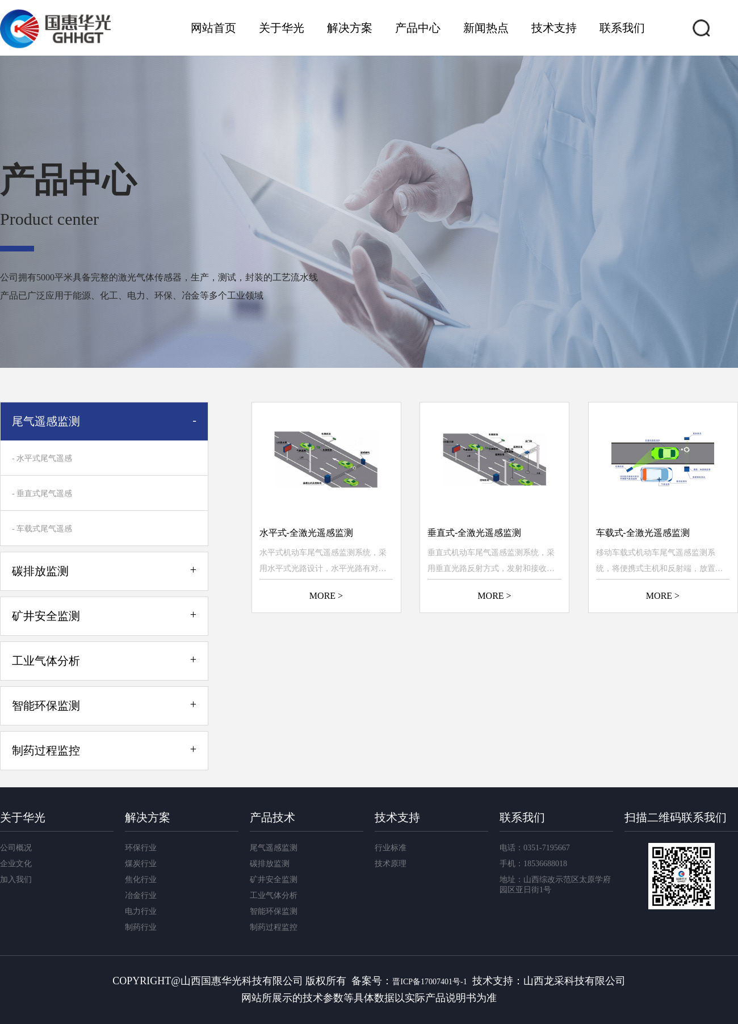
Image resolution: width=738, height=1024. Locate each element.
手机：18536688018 (533, 863)
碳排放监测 (270, 863)
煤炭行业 (141, 863)
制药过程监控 (273, 927)
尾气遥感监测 (273, 847)
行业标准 (390, 847)
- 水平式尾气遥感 (42, 458)
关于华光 (281, 28)
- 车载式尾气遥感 (42, 528)
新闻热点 (486, 28)
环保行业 (141, 847)
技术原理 (390, 863)
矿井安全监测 (273, 879)
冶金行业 (141, 895)
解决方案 (349, 28)
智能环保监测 (273, 911)
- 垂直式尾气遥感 (42, 493)
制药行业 (141, 927)
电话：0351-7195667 (535, 847)
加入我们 (16, 879)
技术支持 (554, 28)
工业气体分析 (273, 895)
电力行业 (141, 911)
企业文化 (16, 863)
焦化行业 (141, 879)
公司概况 (16, 847)
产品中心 (418, 28)
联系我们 (622, 28)
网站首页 (213, 28)
